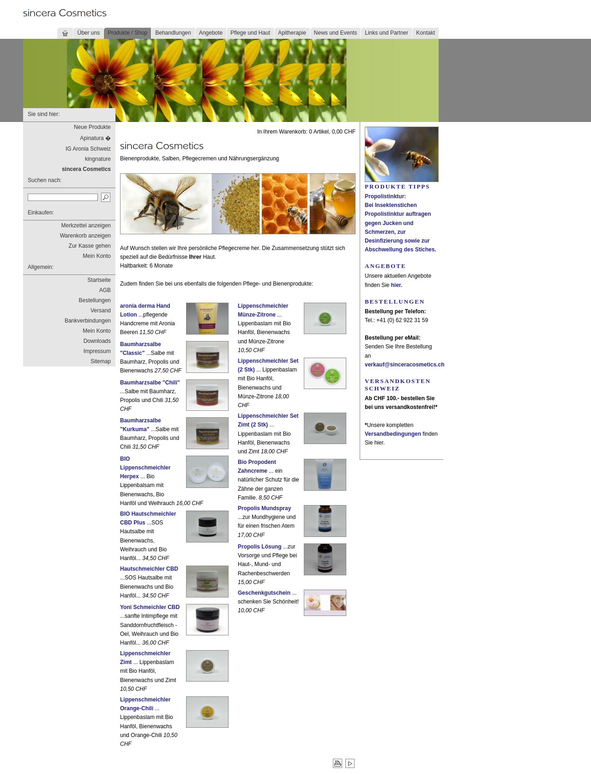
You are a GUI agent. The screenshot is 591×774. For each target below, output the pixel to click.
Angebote (211, 33)
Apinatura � (95, 138)
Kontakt (425, 33)
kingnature (98, 159)
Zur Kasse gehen (90, 246)
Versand (100, 310)
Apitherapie (292, 33)
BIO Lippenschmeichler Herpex (145, 468)
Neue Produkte (92, 127)
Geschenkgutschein (264, 593)
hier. (397, 285)
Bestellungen (95, 300)
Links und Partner (386, 33)
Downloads (97, 341)
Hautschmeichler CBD (149, 569)
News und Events (335, 33)
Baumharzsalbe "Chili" (150, 382)
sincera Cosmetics (86, 169)
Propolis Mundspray (264, 508)
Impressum (97, 351)
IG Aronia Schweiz (88, 149)
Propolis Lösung (260, 546)
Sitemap (100, 361)
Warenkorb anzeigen (85, 235)
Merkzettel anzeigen (86, 225)
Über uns (88, 33)
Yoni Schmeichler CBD (150, 607)
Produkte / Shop (127, 33)
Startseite (99, 280)
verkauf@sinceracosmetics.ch (404, 364)
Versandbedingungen (393, 434)
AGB (105, 290)
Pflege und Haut (250, 33)
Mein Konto (97, 256)
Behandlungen (173, 33)
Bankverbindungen (88, 320)
